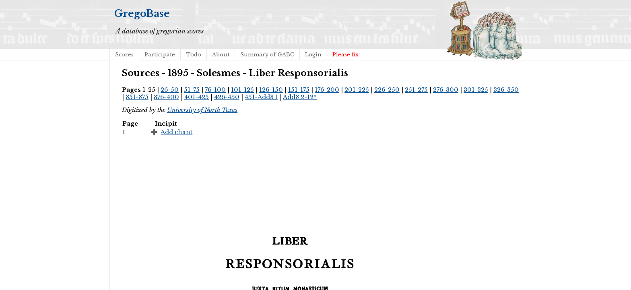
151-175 (298, 89)
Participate (159, 54)
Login (313, 54)
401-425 (196, 97)
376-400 (166, 97)
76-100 (215, 89)
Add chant (176, 132)
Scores (124, 54)
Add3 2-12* (300, 97)
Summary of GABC (267, 54)
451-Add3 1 (261, 97)
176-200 (327, 89)
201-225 (356, 89)
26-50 (170, 89)
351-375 (137, 97)
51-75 (192, 89)
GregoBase (142, 13)
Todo (193, 54)
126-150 (271, 89)
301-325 (476, 89)
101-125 (242, 89)
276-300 (445, 89)
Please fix (345, 54)
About (220, 54)
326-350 (506, 89)
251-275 (416, 89)
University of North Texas (202, 110)
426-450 (226, 97)
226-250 (387, 89)
